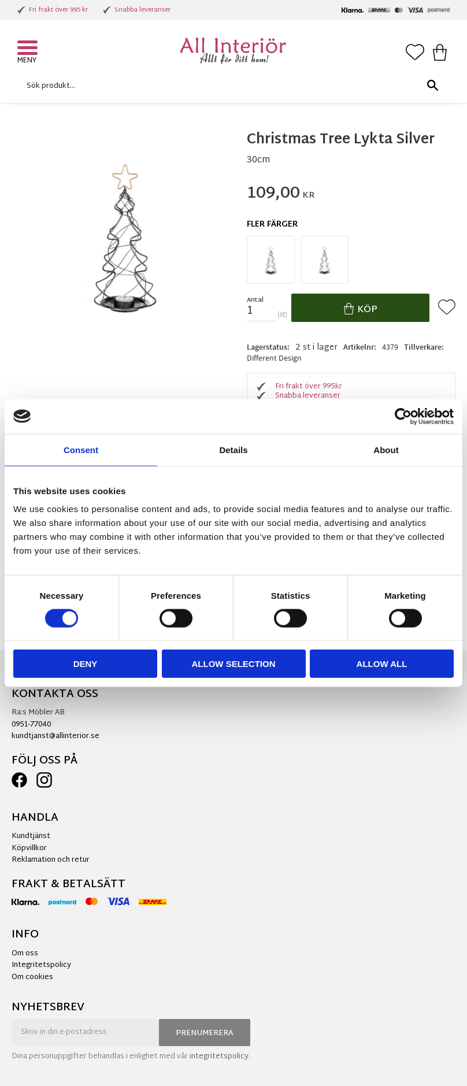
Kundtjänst (31, 836)
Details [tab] (233, 449)
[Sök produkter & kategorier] (230, 86)
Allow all (382, 664)
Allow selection (234, 664)
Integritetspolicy (41, 965)
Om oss (25, 954)
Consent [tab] (81, 449)
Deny (85, 664)
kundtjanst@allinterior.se (55, 736)
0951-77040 (31, 725)
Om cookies (32, 977)
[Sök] (432, 86)
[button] (28, 49)
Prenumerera (204, 1033)
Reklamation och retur (51, 860)
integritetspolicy (219, 1056)
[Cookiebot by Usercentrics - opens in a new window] (403, 416)
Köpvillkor (29, 848)
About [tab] (385, 449)
